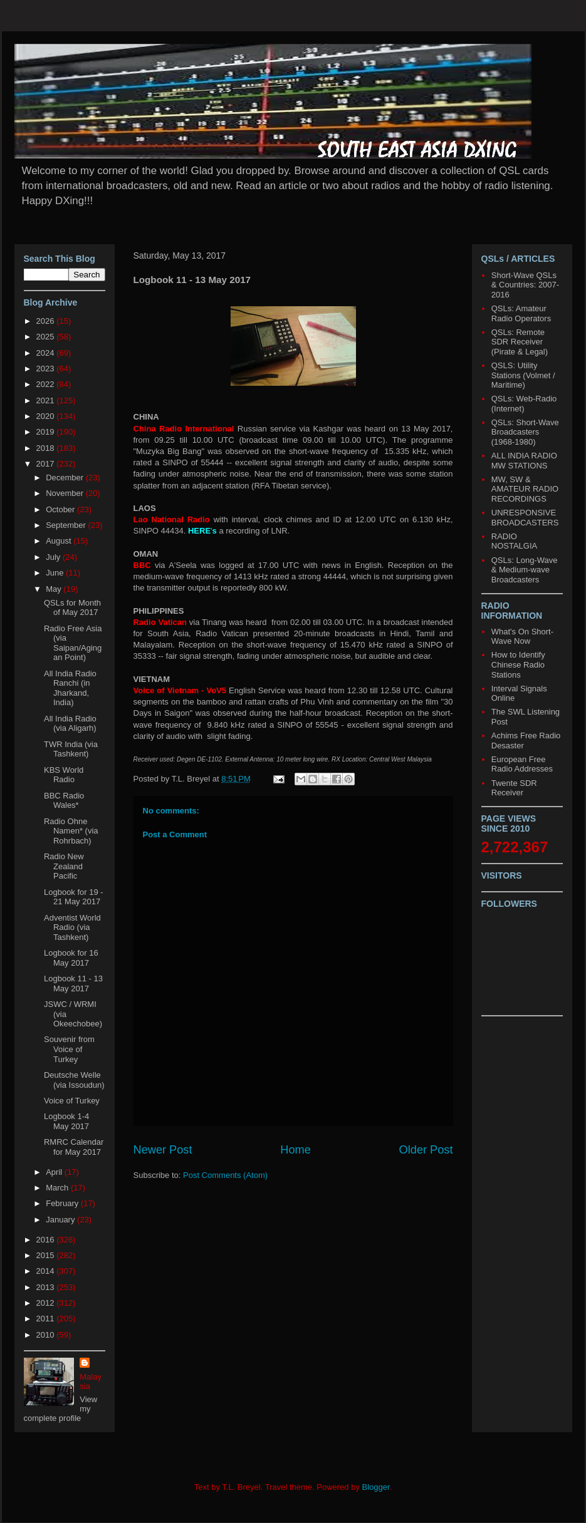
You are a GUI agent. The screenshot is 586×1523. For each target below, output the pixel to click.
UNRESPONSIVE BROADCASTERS (525, 517)
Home (295, 1150)
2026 (46, 321)
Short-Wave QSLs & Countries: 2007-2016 (525, 285)
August (59, 540)
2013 (46, 1287)
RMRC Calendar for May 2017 (73, 1147)
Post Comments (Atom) (225, 1175)
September (67, 525)
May (54, 589)
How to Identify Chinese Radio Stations (518, 664)
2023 (46, 368)
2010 (46, 1335)
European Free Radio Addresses (522, 764)
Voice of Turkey (72, 1100)
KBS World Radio (63, 775)
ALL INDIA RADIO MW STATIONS (524, 460)
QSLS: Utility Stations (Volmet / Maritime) (523, 375)
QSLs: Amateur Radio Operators (521, 313)
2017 (46, 463)
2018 (46, 448)
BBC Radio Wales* (64, 800)
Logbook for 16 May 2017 (71, 958)
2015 (46, 1255)
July (54, 557)
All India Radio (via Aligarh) (70, 723)
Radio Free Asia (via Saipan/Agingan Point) (73, 643)
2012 (46, 1303)
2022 (46, 384)
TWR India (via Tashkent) (71, 749)
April (55, 1172)
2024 (46, 353)
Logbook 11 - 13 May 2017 (73, 983)
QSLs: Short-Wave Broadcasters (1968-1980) (525, 432)
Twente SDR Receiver (514, 788)
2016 (46, 1239)
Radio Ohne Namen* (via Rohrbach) (71, 831)
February (63, 1203)
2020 (46, 416)
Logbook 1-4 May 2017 (66, 1121)
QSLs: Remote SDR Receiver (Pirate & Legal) (519, 342)
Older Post (426, 1150)
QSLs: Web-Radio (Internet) (524, 403)
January (61, 1219)
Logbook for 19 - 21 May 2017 (73, 897)
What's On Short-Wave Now (522, 636)
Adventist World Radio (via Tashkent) (72, 927)
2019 (46, 431)
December (66, 477)
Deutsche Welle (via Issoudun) (74, 1080)
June (56, 572)
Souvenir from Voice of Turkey (69, 1049)
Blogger (376, 1487)
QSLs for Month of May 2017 (72, 607)
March (58, 1187)
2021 (46, 400)
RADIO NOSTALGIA (514, 541)
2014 (46, 1271)
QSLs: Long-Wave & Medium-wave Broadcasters (524, 569)
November (66, 493)
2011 (46, 1318)
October (61, 509)
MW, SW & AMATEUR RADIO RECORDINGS (524, 489)
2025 (46, 336)
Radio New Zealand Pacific (64, 866)
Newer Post (162, 1150)
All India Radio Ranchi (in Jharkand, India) (70, 688)
